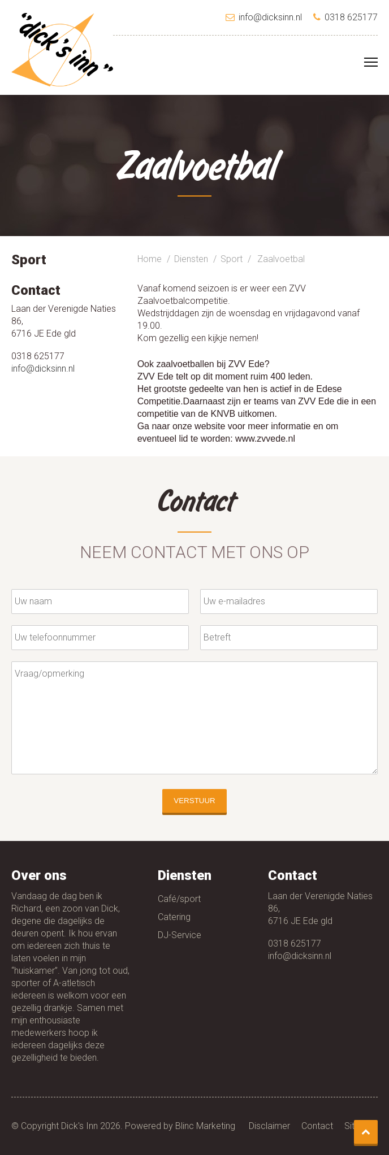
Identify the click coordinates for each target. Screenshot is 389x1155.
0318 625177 (294, 943)
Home (149, 259)
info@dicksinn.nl (43, 368)
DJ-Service (179, 935)
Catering (174, 917)
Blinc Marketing (205, 1126)
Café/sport (179, 899)
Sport (232, 259)
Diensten (191, 259)
